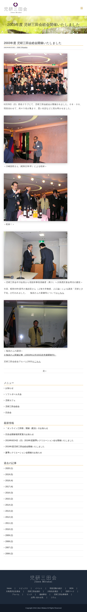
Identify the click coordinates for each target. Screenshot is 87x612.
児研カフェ (10, 400)
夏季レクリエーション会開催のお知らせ (23, 453)
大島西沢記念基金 (13, 591)
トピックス (23, 588)
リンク (29, 594)
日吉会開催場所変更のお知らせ (19, 434)
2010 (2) (9, 529)
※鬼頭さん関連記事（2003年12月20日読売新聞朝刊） (30, 355)
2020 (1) (9, 468)
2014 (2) (9, 505)
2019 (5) (9, 474)
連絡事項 (42, 594)
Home (9, 588)
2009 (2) (9, 535)
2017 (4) (9, 487)
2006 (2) (9, 554)
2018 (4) (9, 480)
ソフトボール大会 (13, 394)
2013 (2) (9, 511)
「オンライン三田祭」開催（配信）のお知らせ (26, 428)
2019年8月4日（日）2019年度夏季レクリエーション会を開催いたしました (39, 440)
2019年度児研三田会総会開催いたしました (24, 446)
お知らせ (9, 388)
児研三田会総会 (22, 47)
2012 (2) (9, 517)
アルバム (15, 594)
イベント (38, 588)
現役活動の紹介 (56, 588)
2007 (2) (9, 547)
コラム (53, 597)
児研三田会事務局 (61, 594)
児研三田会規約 (34, 591)
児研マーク (69, 591)
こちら (61, 293)
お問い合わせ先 (37, 597)
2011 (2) (9, 523)
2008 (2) (9, 541)
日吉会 (8, 412)
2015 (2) (9, 499)
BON (71, 588)
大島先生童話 (52, 591)
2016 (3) (9, 493)
